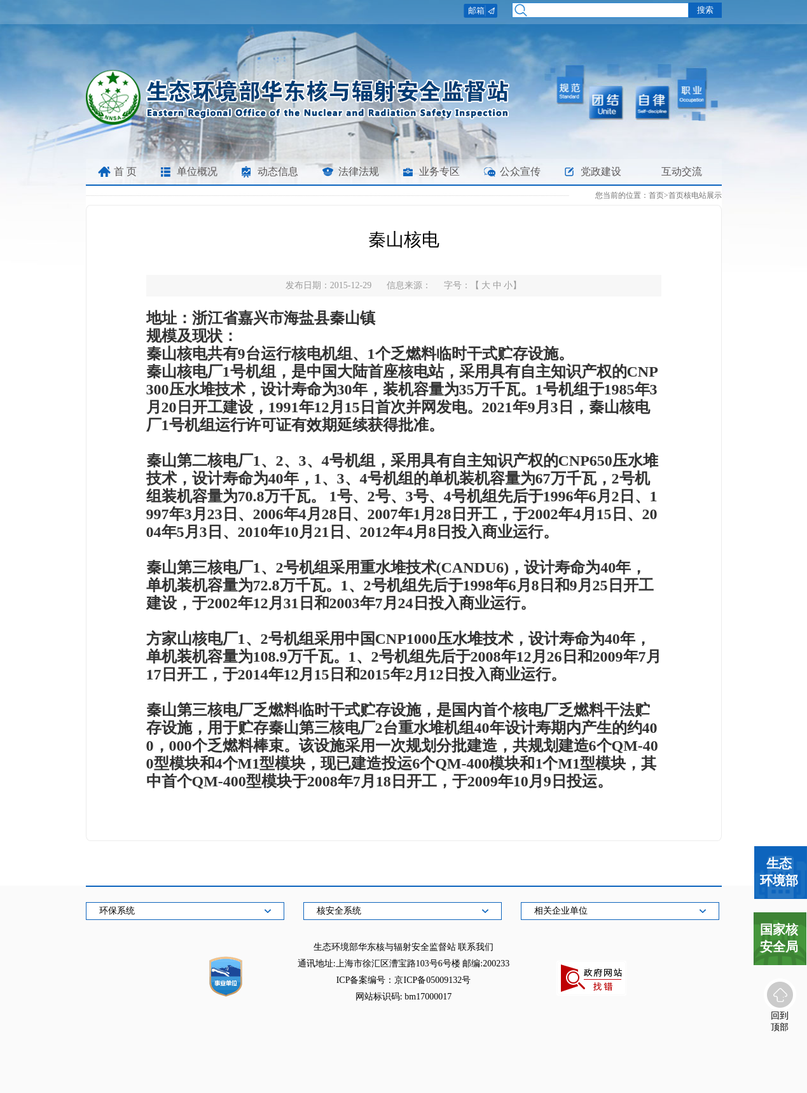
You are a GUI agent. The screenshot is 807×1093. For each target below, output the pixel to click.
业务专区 (439, 171)
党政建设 (601, 171)
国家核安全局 (779, 938)
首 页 (125, 171)
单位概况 (197, 171)
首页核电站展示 (695, 195)
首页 (656, 195)
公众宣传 (520, 171)
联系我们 (475, 947)
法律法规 (358, 171)
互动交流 (681, 171)
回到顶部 (780, 1020)
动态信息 (278, 171)
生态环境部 (779, 872)
